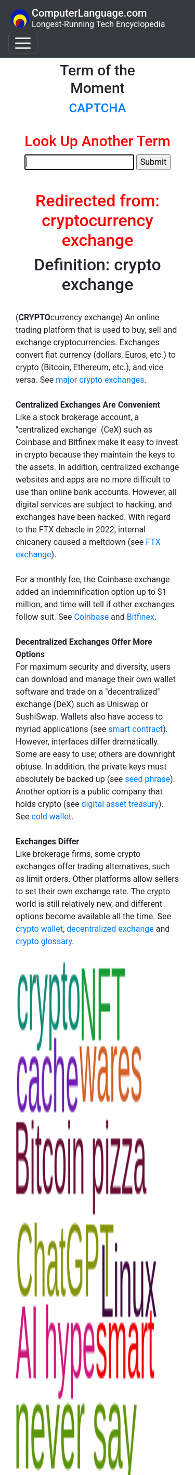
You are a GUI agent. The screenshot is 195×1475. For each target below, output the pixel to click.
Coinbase (91, 617)
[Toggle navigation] (22, 43)
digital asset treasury (119, 804)
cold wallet (51, 816)
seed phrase (147, 779)
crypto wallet (39, 929)
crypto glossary (44, 941)
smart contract (135, 729)
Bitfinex (140, 617)
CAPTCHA (97, 108)
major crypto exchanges (100, 380)
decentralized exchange (110, 929)
